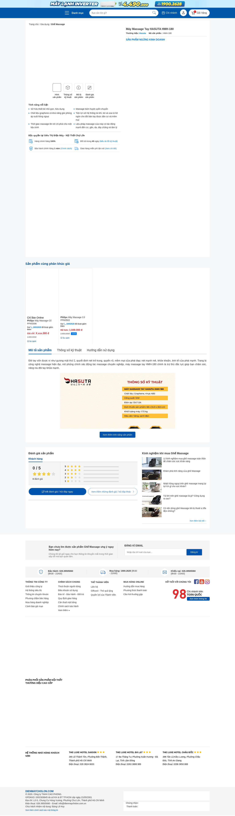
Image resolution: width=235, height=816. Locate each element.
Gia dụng (44, 24)
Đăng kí (194, 552)
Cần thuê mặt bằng (67, 602)
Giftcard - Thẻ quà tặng (102, 591)
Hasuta (142, 33)
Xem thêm (64, 610)
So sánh (31, 341)
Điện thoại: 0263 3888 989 (128, 764)
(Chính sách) (66, 148)
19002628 (37, 327)
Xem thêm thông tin (198, 599)
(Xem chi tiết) (111, 148)
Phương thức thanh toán (135, 590)
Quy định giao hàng (67, 598)
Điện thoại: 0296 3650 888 (175, 764)
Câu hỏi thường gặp (133, 594)
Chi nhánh (169, 13)
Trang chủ (34, 24)
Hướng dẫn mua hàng (134, 586)
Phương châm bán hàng (37, 598)
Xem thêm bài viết (198, 521)
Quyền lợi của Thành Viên (103, 595)
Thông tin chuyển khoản (37, 594)
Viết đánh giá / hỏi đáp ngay (57, 491)
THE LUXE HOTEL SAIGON (87, 752)
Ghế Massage (58, 24)
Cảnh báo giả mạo (34, 606)
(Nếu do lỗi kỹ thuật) (109, 141)
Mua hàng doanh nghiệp (37, 602)
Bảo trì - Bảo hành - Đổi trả (71, 594)
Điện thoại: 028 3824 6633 (81, 764)
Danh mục (78, 13)
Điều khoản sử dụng (68, 590)
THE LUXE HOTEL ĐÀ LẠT (133, 752)
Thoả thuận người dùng (69, 586)
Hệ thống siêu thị (33, 590)
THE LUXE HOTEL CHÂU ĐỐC (182, 752)
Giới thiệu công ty (33, 586)
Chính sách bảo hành (68, 606)
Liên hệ (94, 587)
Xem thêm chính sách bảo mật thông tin (41, 810)
